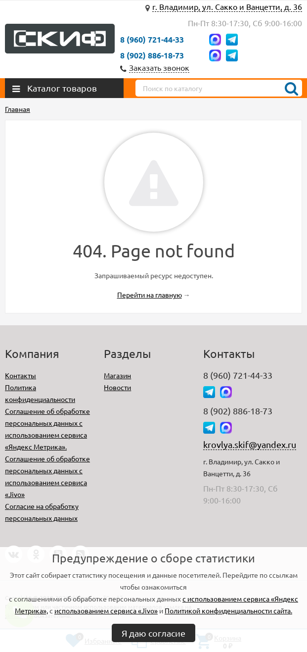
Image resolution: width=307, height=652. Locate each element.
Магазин (117, 375)
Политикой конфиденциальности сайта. (228, 610)
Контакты (20, 375)
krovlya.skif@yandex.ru (249, 444)
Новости (117, 387)
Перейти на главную (149, 294)
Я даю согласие (153, 633)
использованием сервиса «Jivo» (106, 610)
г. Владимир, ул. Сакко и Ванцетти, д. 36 (227, 6)
